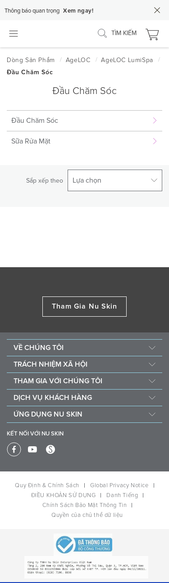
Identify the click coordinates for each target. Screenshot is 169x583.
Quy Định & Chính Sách (47, 485)
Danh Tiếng (122, 495)
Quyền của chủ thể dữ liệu (87, 515)
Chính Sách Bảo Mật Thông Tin (84, 505)
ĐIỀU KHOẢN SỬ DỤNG (63, 495)
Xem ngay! (78, 10)
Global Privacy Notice (119, 485)
